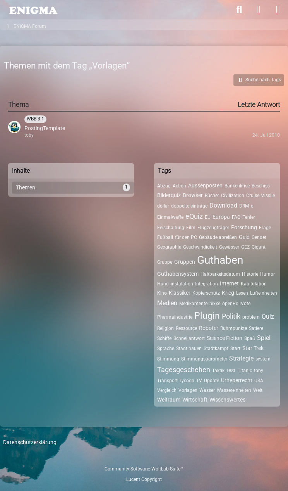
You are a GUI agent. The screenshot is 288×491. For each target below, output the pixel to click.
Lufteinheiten (263, 293)
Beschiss (261, 186)
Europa (221, 217)
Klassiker (179, 293)
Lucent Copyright (144, 479)
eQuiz (194, 216)
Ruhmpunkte (233, 328)
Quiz (268, 316)
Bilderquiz (169, 195)
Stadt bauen (189, 348)
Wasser (207, 390)
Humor (267, 274)
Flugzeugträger (213, 227)
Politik (231, 316)
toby (258, 370)
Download (223, 205)
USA (258, 380)
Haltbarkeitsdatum (220, 274)
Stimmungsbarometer (204, 359)
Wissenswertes (227, 400)
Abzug (164, 186)
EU (208, 217)
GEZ (245, 247)
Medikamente (193, 303)
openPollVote (236, 303)
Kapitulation (254, 284)
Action (179, 186)
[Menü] (278, 9)
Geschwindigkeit (200, 247)
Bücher (212, 195)
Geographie (169, 247)
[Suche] (239, 9)
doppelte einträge (189, 206)
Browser (193, 195)
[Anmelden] (258, 9)
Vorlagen (187, 390)
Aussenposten (205, 185)
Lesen (242, 293)
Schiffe (164, 338)
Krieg (228, 293)
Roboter (208, 328)
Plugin (207, 316)
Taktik (218, 370)
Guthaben (220, 260)
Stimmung (168, 359)
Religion (165, 328)
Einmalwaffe (170, 217)
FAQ (236, 217)
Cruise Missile (260, 195)
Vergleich (167, 390)
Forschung (244, 227)
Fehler (248, 217)
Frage (265, 227)
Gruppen (184, 262)
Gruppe (164, 262)
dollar (163, 206)
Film (190, 227)
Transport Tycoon (175, 380)
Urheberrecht (236, 380)
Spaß (249, 338)
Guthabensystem (178, 274)
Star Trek (253, 348)
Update (211, 380)
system (263, 359)
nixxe (214, 303)
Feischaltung (170, 227)
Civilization (232, 195)
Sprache (165, 348)
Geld (244, 237)
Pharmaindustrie (174, 317)
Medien (167, 303)
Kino (162, 293)
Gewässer (229, 247)
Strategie (241, 358)
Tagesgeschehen (183, 370)
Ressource (186, 328)
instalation (182, 284)
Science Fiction (224, 338)
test (231, 370)
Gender (259, 237)
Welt (257, 390)
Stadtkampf (216, 348)
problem (251, 317)
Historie (250, 274)
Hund (163, 284)
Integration (206, 284)
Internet (229, 283)
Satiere (256, 328)
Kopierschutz (206, 293)
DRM (244, 206)
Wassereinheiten (234, 390)
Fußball (165, 237)
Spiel (264, 338)
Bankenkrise (237, 186)
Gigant (259, 247)
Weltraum (168, 400)
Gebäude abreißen (218, 237)
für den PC (186, 237)
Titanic (245, 370)
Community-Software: (144, 469)
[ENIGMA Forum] (32, 9)
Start (235, 348)
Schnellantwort (189, 338)
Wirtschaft (194, 400)
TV (199, 380)
